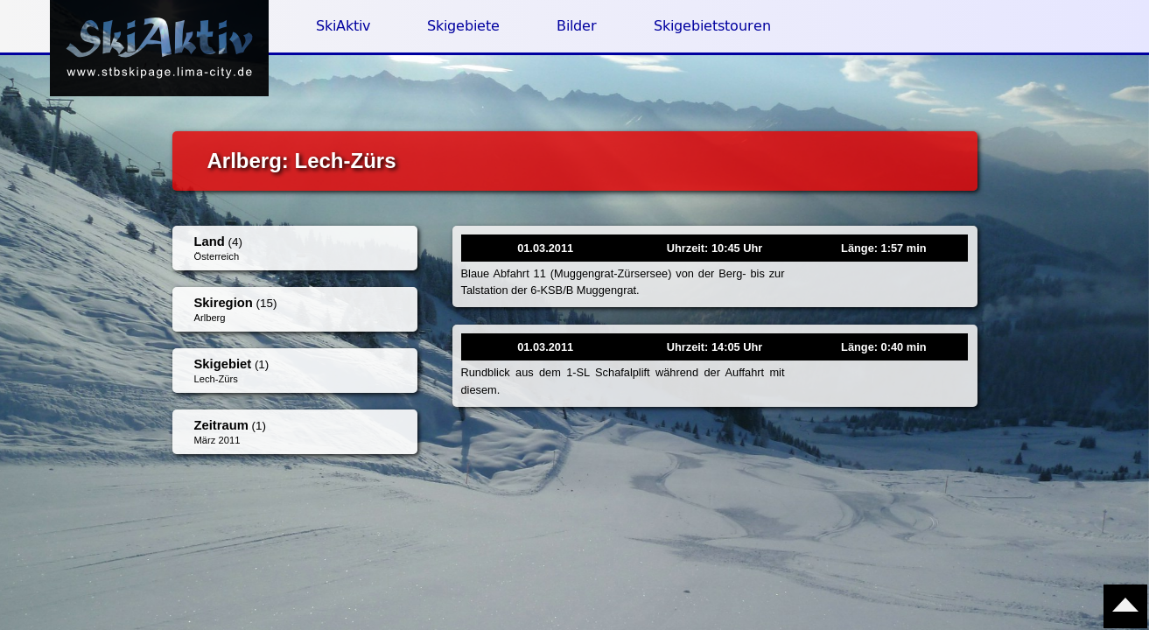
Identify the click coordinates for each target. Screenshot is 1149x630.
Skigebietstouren (712, 26)
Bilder (577, 26)
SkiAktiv (343, 26)
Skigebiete (463, 26)
